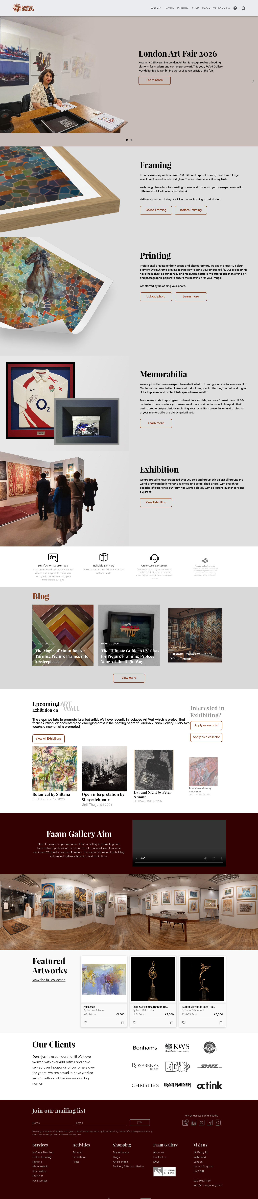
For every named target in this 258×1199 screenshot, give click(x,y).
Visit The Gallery (154, 76)
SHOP (195, 8)
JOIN (139, 1122)
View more (129, 678)
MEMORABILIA (221, 8)
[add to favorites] (85, 1022)
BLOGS (206, 8)
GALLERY (155, 8)
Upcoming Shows (189, 76)
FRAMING (169, 8)
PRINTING (183, 8)
